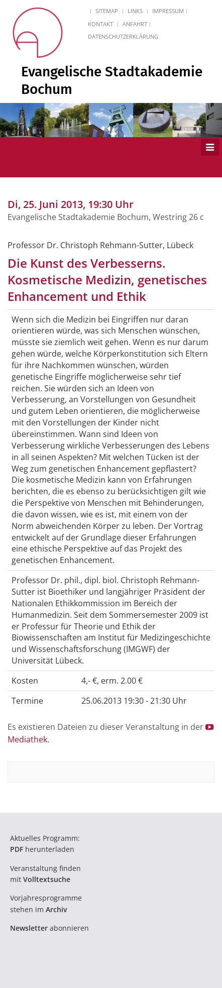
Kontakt (100, 24)
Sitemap (106, 11)
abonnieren (49, 928)
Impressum (168, 11)
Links (135, 11)
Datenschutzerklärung (123, 36)
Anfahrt (135, 24)
